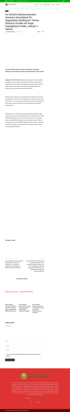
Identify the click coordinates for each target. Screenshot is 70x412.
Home (6, 8)
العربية (40, 4)
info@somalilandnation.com (38, 398)
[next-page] (9, 316)
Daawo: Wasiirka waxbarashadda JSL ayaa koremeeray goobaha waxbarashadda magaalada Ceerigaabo (25, 308)
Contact (58, 4)
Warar (36, 4)
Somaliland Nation (11, 31)
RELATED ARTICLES (12, 292)
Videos (53, 4)
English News (46, 4)
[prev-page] (6, 316)
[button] (63, 5)
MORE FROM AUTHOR (26, 292)
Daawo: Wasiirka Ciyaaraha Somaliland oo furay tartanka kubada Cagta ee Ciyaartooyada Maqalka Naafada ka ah (11, 308)
